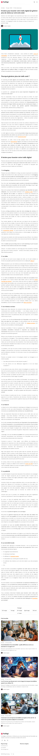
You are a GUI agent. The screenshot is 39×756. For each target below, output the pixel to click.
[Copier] (19, 613)
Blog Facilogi (7, 754)
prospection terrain (8, 230)
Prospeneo (34, 598)
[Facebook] (2, 740)
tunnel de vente (22, 136)
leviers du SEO (29, 463)
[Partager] (4, 611)
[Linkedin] (5, 740)
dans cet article (28, 302)
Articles (3, 8)
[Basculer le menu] (37, 2)
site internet (14, 141)
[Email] (34, 611)
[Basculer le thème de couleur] (12, 754)
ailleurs (32, 260)
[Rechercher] (34, 2)
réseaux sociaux (31, 323)
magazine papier (15, 556)
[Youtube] (7, 740)
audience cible (29, 191)
